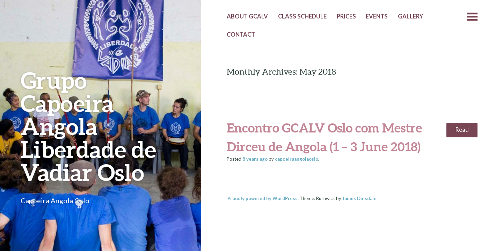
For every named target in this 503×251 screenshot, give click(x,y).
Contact (241, 34)
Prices (346, 16)
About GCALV (247, 16)
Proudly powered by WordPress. (263, 198)
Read (462, 129)
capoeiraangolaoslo (296, 159)
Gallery (410, 16)
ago (255, 159)
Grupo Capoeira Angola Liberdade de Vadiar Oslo (88, 126)
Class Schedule (302, 16)
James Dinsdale (359, 198)
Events (377, 16)
